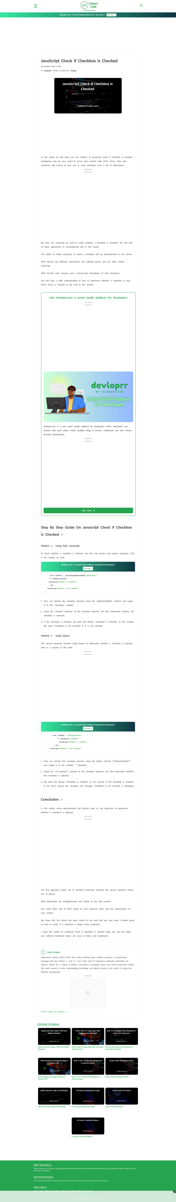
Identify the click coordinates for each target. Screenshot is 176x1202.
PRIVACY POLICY (77, 1191)
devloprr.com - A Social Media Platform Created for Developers (88, 566)
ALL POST (56, 1191)
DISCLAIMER (88, 1191)
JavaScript (47, 71)
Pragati (73, 71)
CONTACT (49, 1191)
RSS (69, 1191)
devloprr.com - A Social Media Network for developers (88, 15)
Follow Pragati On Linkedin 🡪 (54, 1011)
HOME (36, 1191)
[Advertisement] (88, 136)
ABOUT (41, 1191)
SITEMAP (64, 1191)
